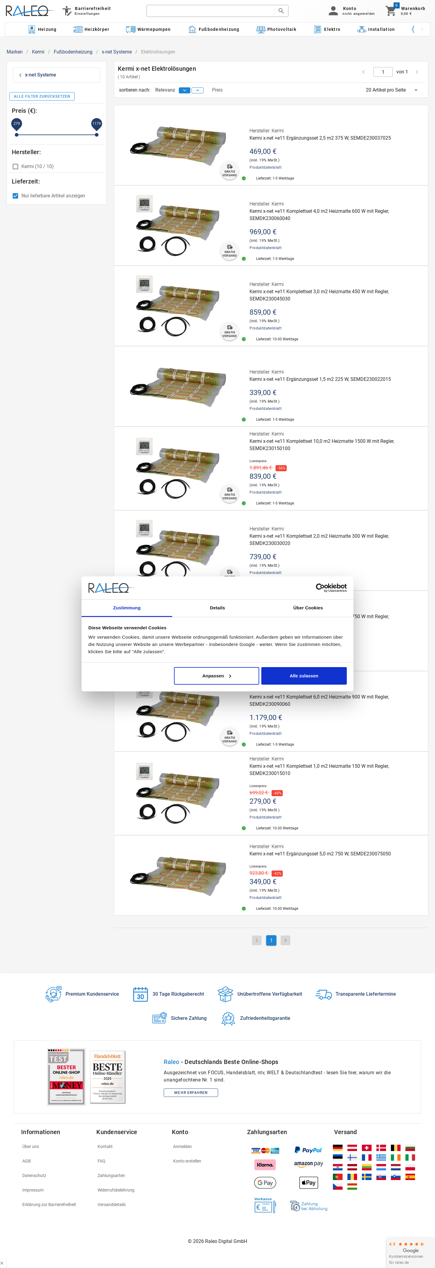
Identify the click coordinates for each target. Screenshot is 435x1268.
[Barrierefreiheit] (86, 10)
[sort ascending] (198, 90)
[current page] (383, 72)
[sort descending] (184, 90)
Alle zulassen (304, 675)
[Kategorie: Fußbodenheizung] (213, 29)
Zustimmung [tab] (127, 607)
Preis (217, 90)
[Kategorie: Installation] (376, 29)
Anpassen (216, 675)
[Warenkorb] (405, 10)
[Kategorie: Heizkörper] (91, 29)
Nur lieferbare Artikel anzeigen (53, 196)
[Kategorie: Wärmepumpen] (148, 29)
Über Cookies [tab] (308, 607)
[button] (350, 10)
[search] (210, 11)
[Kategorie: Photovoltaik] (276, 29)
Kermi (38, 52)
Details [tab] (217, 607)
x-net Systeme (117, 52)
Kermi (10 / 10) (37, 166)
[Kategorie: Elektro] (326, 29)
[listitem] (55, 1146)
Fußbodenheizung (73, 52)
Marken (15, 52)
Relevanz (165, 90)
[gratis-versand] (229, 170)
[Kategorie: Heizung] (42, 29)
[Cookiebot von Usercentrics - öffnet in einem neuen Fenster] (320, 587)
